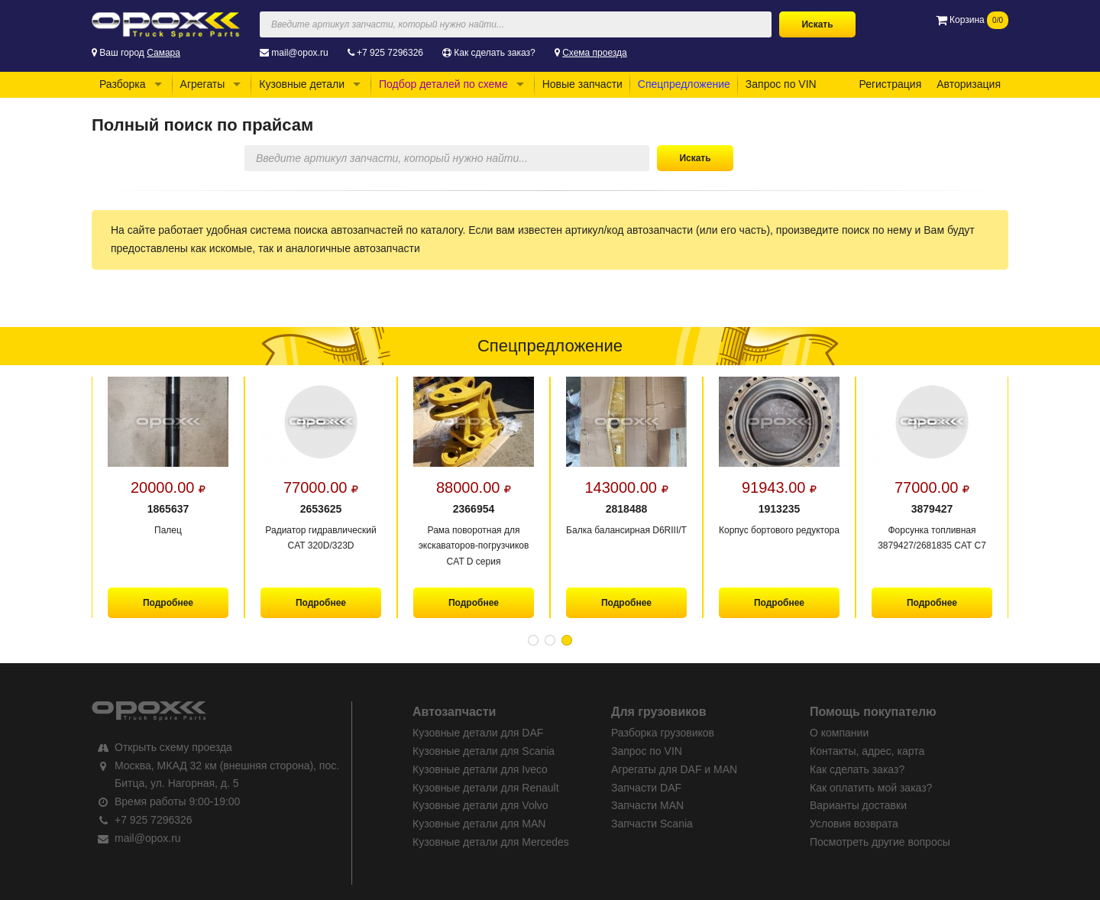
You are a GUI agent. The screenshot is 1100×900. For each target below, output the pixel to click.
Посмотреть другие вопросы (880, 842)
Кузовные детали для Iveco (480, 769)
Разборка (122, 84)
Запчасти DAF (646, 788)
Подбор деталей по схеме (443, 84)
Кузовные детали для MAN (478, 823)
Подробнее (168, 602)
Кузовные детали (302, 84)
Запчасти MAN (647, 805)
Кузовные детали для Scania (483, 751)
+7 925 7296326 (390, 52)
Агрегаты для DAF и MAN (674, 769)
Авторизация (969, 84)
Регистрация (890, 84)
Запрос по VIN (781, 84)
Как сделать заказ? (494, 52)
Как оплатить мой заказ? (871, 788)
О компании (839, 733)
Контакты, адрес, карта (867, 751)
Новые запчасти (582, 84)
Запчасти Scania (652, 823)
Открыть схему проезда (173, 747)
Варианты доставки (858, 805)
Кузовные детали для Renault (485, 788)
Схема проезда (594, 52)
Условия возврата (854, 823)
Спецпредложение (684, 84)
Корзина (972, 20)
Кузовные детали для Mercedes (490, 842)
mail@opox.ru (299, 52)
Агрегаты (202, 84)
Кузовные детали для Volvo (480, 805)
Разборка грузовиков (662, 733)
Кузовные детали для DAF (477, 733)
